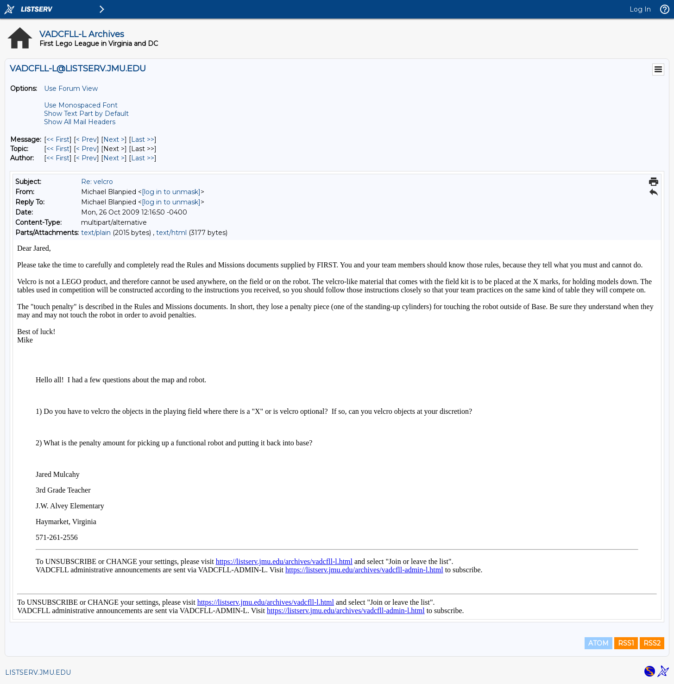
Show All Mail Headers (79, 122)
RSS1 (626, 643)
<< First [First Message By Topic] (57, 149)
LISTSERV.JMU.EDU (38, 672)
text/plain (96, 232)
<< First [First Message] (57, 139)
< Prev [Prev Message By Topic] (86, 149)
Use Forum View (71, 88)
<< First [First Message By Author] (57, 158)
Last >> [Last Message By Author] (142, 158)
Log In (640, 9)
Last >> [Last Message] (142, 139)
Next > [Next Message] (114, 139)
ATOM (598, 643)
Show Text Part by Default (86, 113)
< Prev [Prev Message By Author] (86, 158)
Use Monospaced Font (81, 105)
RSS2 (652, 643)
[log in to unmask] (171, 192)
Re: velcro (97, 181)
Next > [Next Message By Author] (114, 158)
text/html (171, 232)
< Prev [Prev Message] (86, 139)
